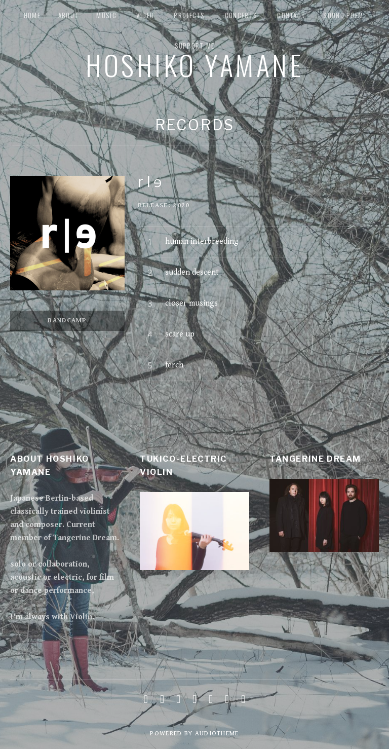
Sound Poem (343, 15)
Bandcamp (67, 320)
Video (145, 15)
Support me (195, 46)
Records (195, 125)
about (68, 15)
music (106, 15)
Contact (291, 15)
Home (32, 15)
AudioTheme (217, 733)
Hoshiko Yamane (194, 64)
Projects (189, 15)
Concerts (241, 15)
